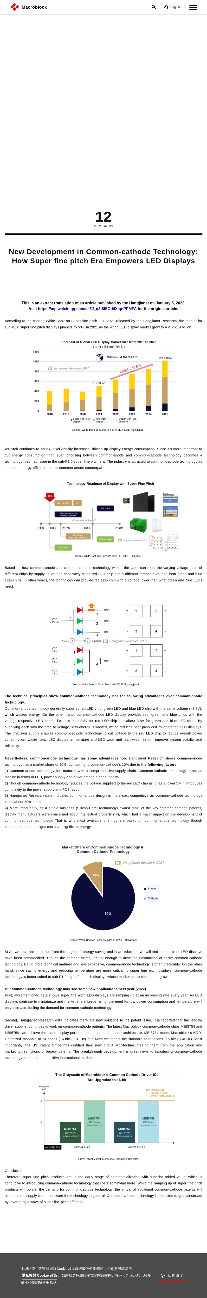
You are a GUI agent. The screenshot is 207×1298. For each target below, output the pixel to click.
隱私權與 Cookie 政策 (39, 1275)
